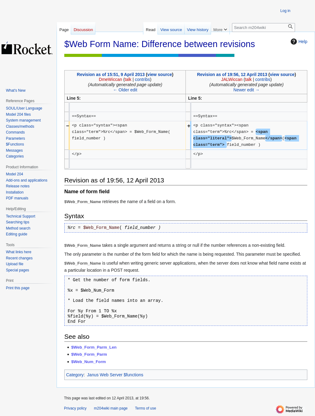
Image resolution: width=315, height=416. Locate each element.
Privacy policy (75, 408)
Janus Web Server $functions (115, 374)
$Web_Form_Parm (89, 354)
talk (128, 79)
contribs (142, 79)
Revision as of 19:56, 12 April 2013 (232, 74)
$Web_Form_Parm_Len (94, 347)
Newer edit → (246, 89)
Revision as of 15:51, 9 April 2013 (111, 74)
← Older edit (125, 89)
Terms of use (145, 408)
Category (75, 374)
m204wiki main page (110, 408)
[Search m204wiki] (263, 27)
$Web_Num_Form (88, 361)
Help (298, 41)
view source (159, 74)
